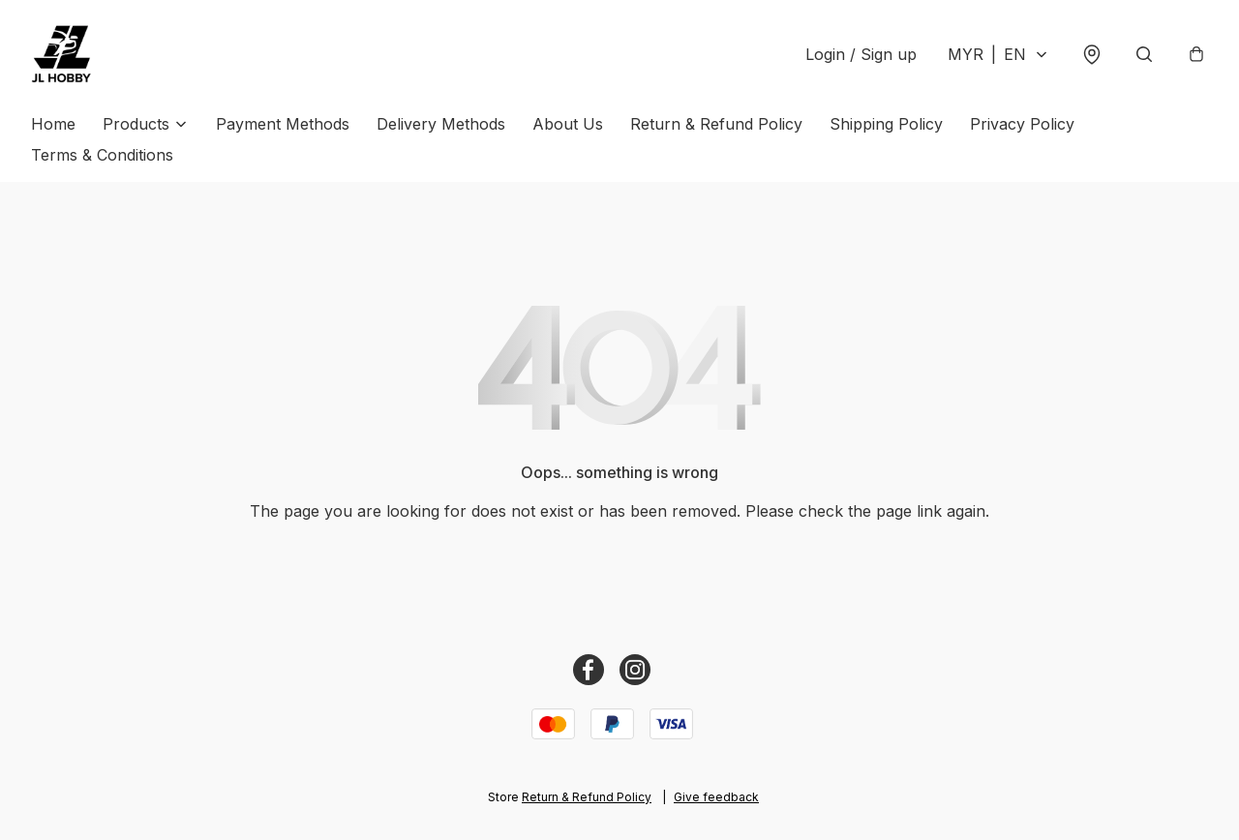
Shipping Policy (886, 124)
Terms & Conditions (102, 155)
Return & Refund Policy (716, 124)
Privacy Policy (1022, 124)
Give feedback (716, 797)
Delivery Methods (441, 124)
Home (53, 124)
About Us (567, 124)
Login (861, 54)
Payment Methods (282, 124)
